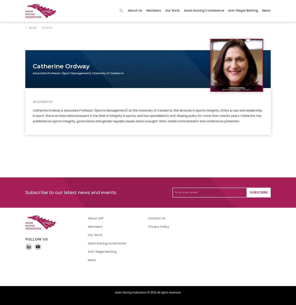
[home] (42, 11)
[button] (135, 11)
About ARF (96, 218)
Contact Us (156, 218)
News (266, 10)
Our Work (172, 10)
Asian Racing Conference (204, 10)
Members (153, 10)
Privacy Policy (158, 227)
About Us (135, 10)
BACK (33, 28)
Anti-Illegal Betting (243, 10)
